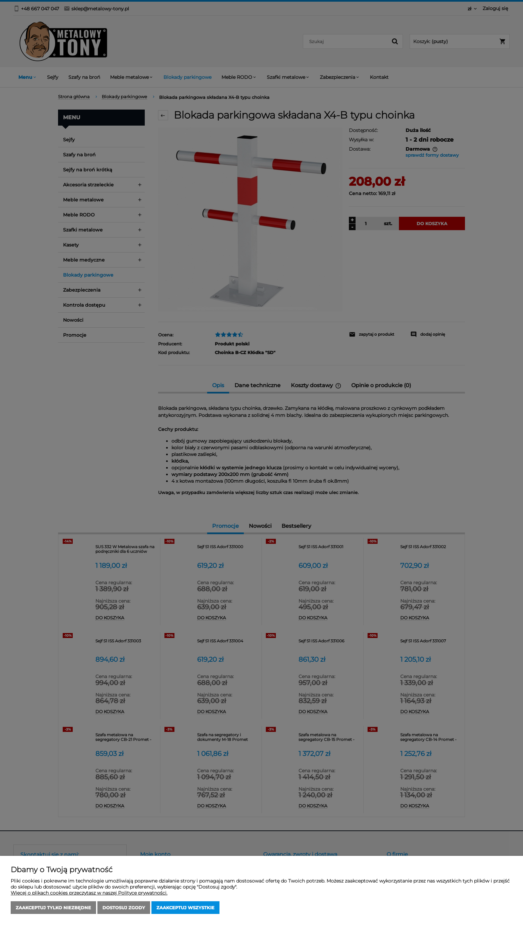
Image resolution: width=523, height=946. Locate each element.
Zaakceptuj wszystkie (185, 907)
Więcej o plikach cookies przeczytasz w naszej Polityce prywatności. (89, 893)
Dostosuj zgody (123, 907)
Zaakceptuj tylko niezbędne (53, 907)
